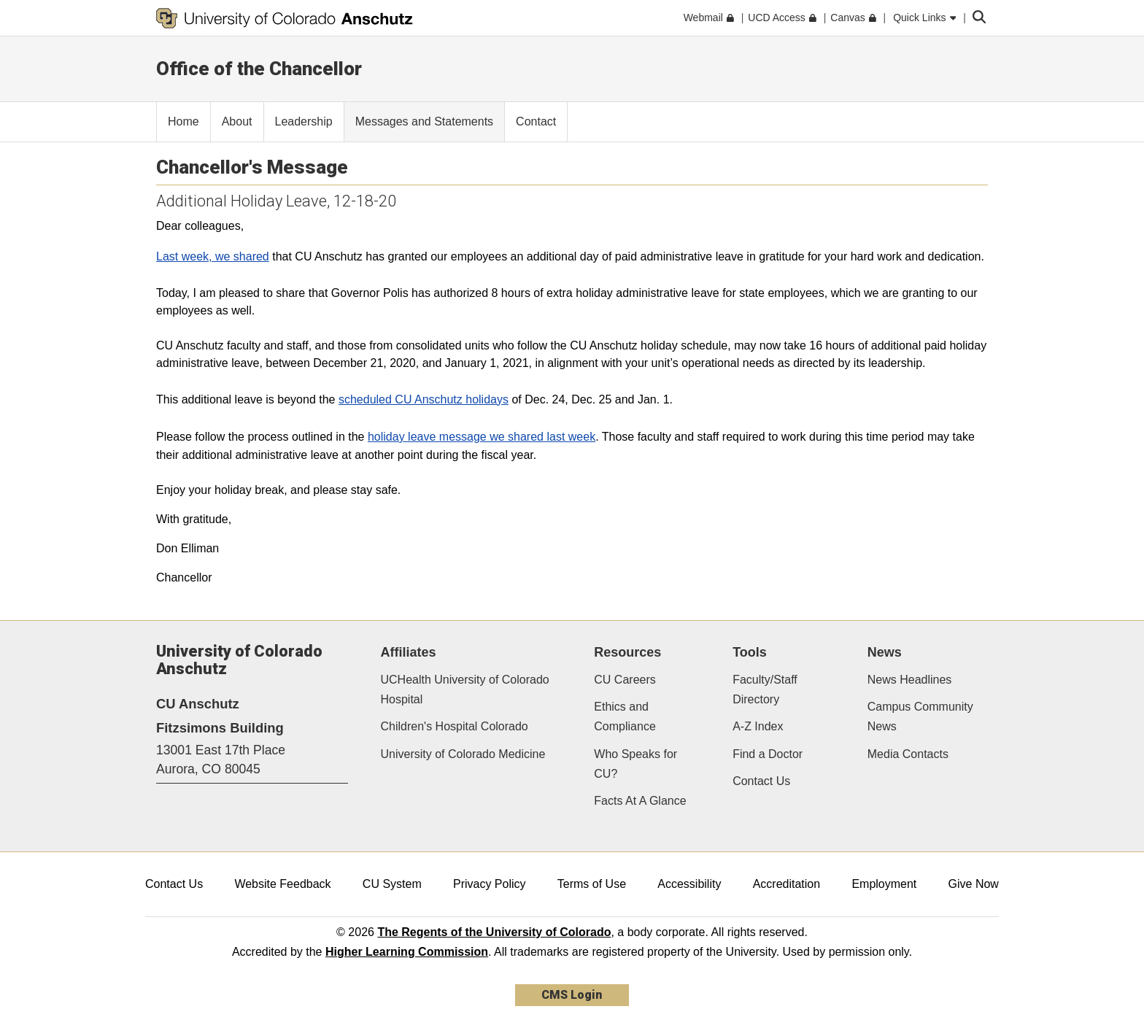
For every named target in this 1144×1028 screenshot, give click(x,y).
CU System (392, 884)
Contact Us (761, 781)
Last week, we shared (212, 256)
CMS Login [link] (571, 995)
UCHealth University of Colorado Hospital (465, 689)
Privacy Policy (489, 884)
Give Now (973, 884)
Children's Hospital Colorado (454, 726)
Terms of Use (591, 884)
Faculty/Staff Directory (765, 689)
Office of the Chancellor (259, 69)
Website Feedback (282, 884)
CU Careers (624, 679)
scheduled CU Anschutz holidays (424, 399)
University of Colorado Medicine (463, 754)
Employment (883, 884)
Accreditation (787, 884)
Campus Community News (920, 716)
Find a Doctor (768, 754)
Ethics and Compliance (624, 716)
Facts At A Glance (640, 801)
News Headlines (909, 679)
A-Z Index (758, 726)
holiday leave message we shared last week (481, 436)
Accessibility (689, 884)
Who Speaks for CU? (635, 764)
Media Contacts (907, 754)
